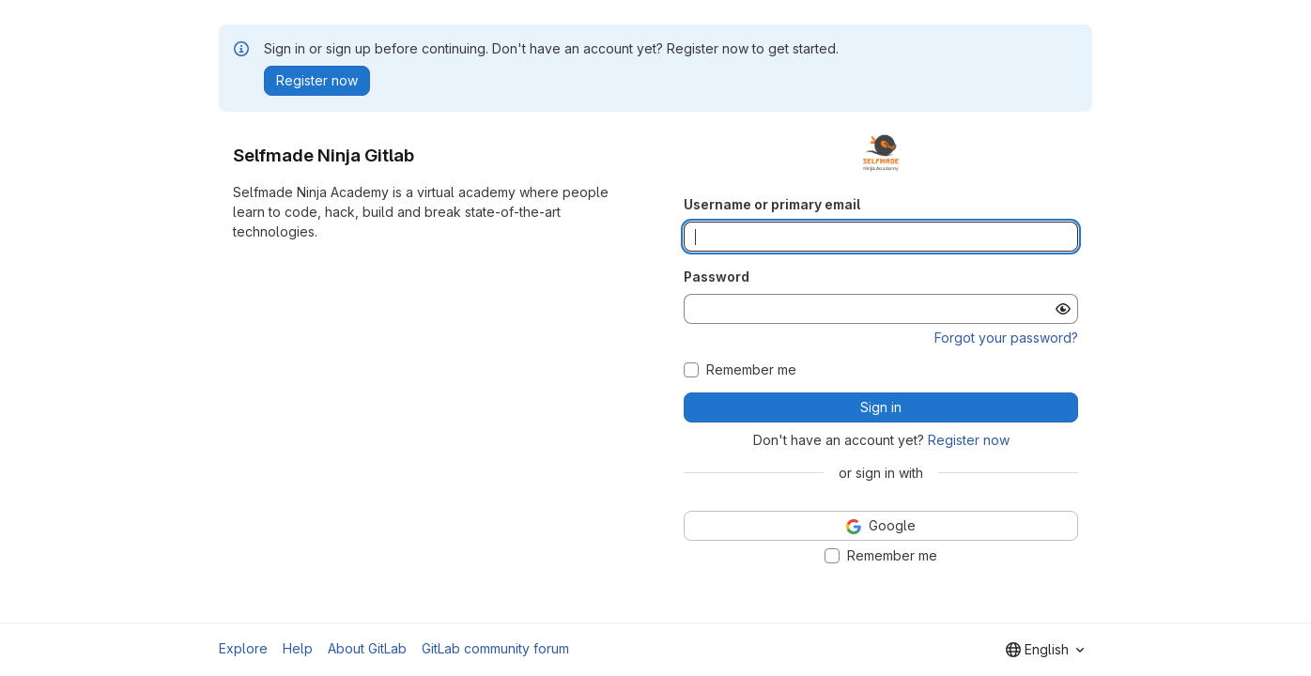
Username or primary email (772, 204)
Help (298, 648)
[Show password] (1063, 309)
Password (716, 276)
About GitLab (367, 648)
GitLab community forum (495, 648)
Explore (243, 648)
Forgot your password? (1006, 338)
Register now (969, 440)
